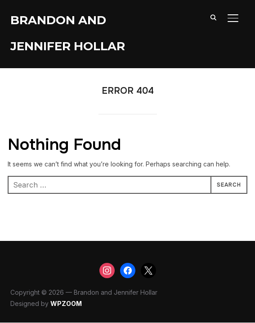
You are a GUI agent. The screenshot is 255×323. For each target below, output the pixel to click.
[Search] (213, 17)
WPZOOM (66, 303)
